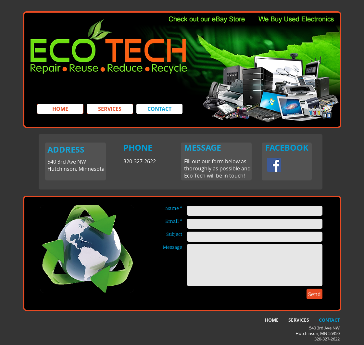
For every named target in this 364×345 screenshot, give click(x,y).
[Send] (314, 294)
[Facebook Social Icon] (274, 165)
